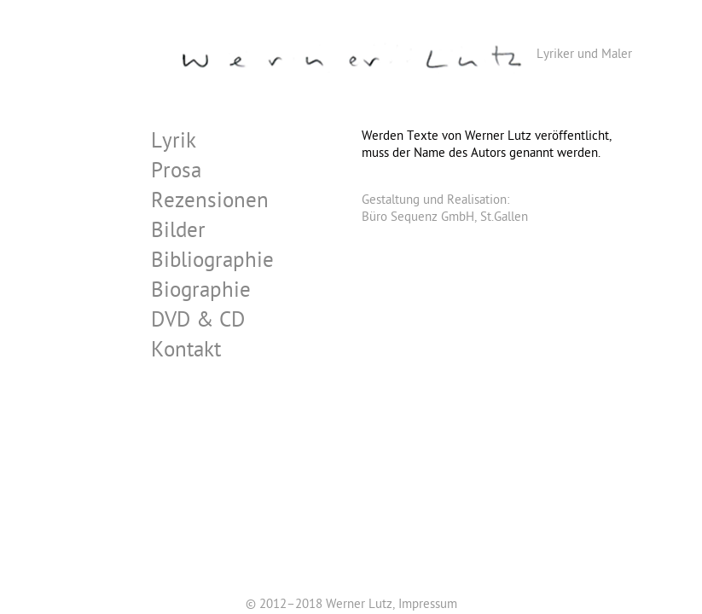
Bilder (178, 233)
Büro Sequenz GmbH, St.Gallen (445, 218)
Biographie (201, 293)
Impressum (427, 605)
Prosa (176, 173)
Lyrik (173, 143)
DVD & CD (198, 322)
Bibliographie (212, 263)
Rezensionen (210, 203)
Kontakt (186, 352)
